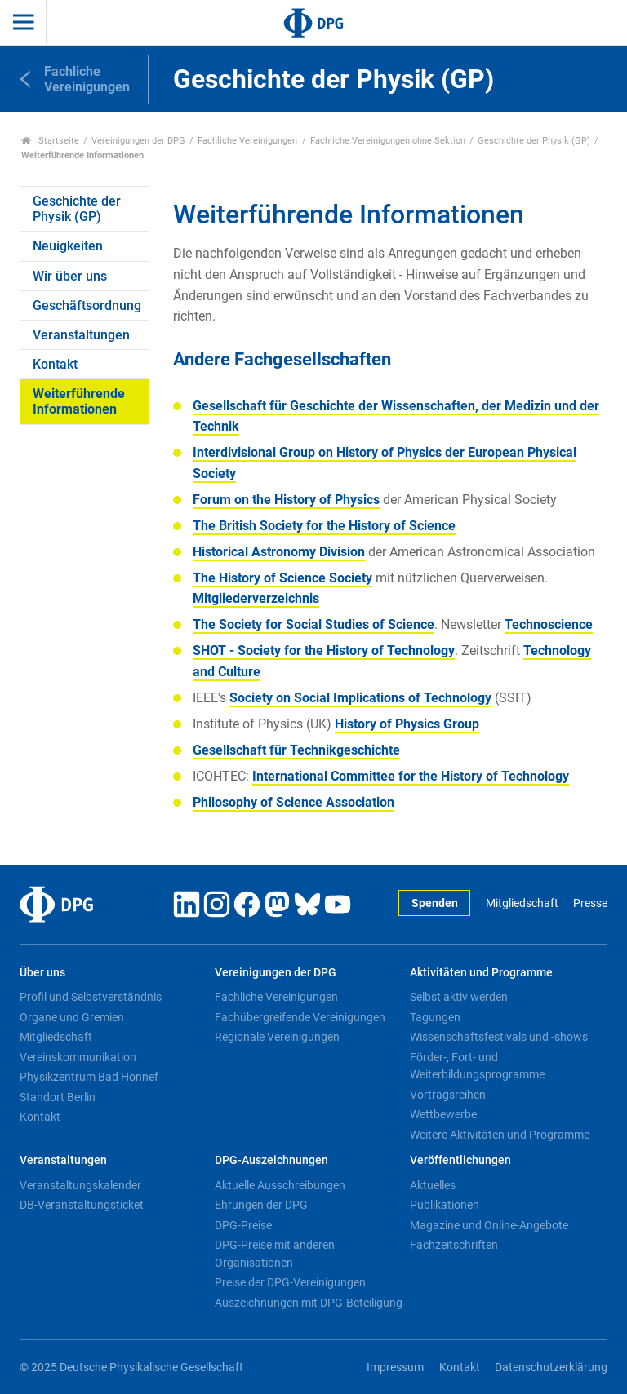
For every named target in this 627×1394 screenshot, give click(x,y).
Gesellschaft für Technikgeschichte (296, 750)
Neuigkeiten (68, 246)
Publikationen (444, 1204)
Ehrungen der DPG (261, 1204)
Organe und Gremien (72, 1017)
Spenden (434, 903)
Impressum (395, 1367)
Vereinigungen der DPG (138, 140)
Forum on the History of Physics (286, 499)
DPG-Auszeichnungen (271, 1160)
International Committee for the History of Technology (410, 776)
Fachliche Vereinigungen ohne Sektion (387, 140)
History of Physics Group (407, 724)
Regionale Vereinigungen (277, 1036)
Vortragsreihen (448, 1094)
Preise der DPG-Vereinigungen (290, 1282)
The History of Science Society (282, 578)
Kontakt (55, 364)
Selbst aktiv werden (459, 996)
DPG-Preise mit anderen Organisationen (275, 1253)
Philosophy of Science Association (293, 802)
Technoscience (549, 624)
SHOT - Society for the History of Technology (324, 650)
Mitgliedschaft (522, 903)
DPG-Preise (243, 1225)
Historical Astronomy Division (279, 552)
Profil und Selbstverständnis (91, 996)
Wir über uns (70, 276)
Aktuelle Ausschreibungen (280, 1185)
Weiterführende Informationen (79, 401)
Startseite (50, 140)
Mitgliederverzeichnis (256, 598)
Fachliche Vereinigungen (247, 140)
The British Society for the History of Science (324, 525)
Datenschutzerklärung (551, 1367)
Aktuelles (433, 1185)
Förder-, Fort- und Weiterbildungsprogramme (477, 1066)
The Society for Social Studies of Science (313, 624)
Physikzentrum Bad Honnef (89, 1076)
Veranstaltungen (81, 335)
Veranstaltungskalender (80, 1185)
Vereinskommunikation (78, 1057)
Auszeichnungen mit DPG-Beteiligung (308, 1302)
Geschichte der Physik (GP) (534, 140)
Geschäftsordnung (87, 305)
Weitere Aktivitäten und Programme (499, 1134)
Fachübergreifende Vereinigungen (300, 1017)
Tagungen (435, 1017)
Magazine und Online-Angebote (489, 1225)
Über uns (42, 973)
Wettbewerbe (443, 1114)
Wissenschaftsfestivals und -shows (499, 1036)
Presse (590, 903)
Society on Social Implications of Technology (360, 698)
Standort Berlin (58, 1097)
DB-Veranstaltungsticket (82, 1204)
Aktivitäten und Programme (481, 973)
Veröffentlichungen (460, 1160)
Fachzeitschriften (454, 1244)
